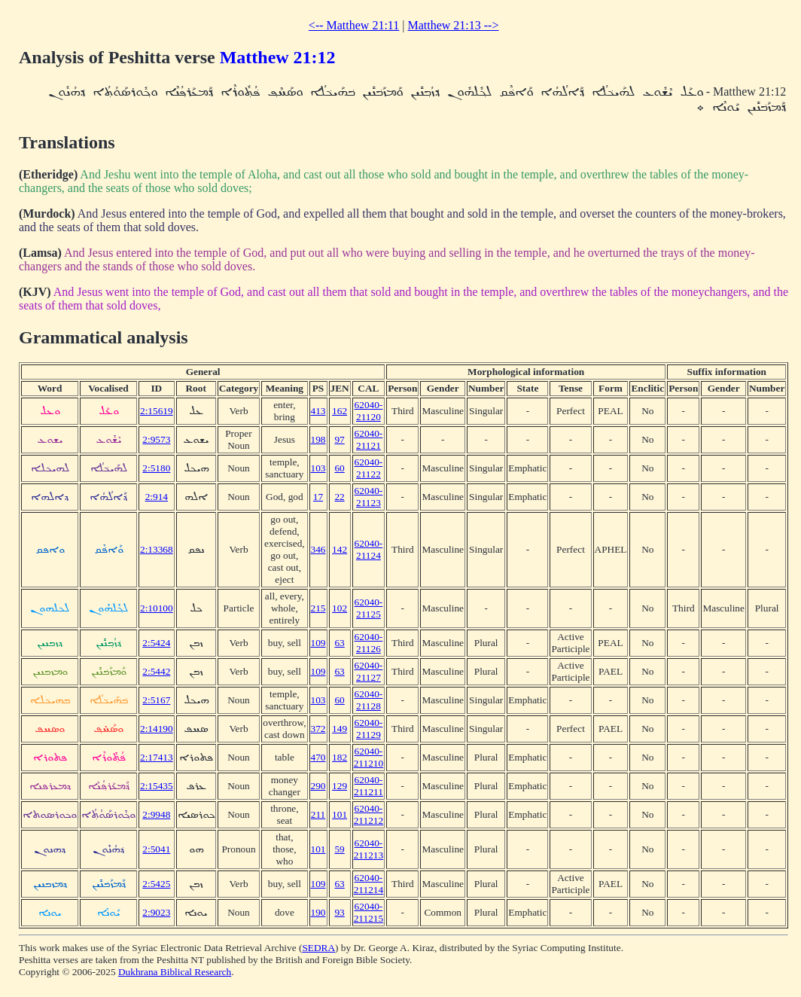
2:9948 (156, 814)
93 (339, 912)
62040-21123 (369, 496)
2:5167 (156, 700)
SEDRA (318, 947)
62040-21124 (369, 549)
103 (318, 468)
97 (339, 439)
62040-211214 (369, 883)
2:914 (156, 496)
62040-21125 (369, 608)
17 (318, 496)
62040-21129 (369, 728)
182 (339, 757)
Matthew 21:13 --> (452, 25)
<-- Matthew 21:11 (354, 25)
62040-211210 (369, 757)
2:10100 (156, 608)
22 (339, 496)
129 (339, 785)
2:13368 (156, 549)
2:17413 (156, 757)
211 (318, 814)
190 (318, 912)
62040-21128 (369, 700)
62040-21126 (369, 642)
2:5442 (156, 671)
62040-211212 (369, 814)
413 (318, 410)
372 (318, 728)
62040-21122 (369, 468)
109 (318, 642)
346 (318, 549)
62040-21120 (369, 410)
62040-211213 (369, 849)
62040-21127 (369, 671)
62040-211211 (368, 785)
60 (339, 468)
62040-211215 (369, 912)
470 (318, 757)
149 (339, 728)
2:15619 (156, 410)
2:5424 (156, 642)
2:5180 (156, 468)
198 (318, 439)
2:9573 (156, 439)
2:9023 (156, 912)
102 (339, 608)
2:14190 (156, 728)
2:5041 (156, 849)
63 (339, 642)
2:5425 (156, 883)
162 (339, 410)
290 (318, 785)
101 (339, 814)
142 (339, 549)
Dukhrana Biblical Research (174, 971)
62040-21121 (369, 439)
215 (318, 608)
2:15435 (156, 785)
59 (339, 849)
